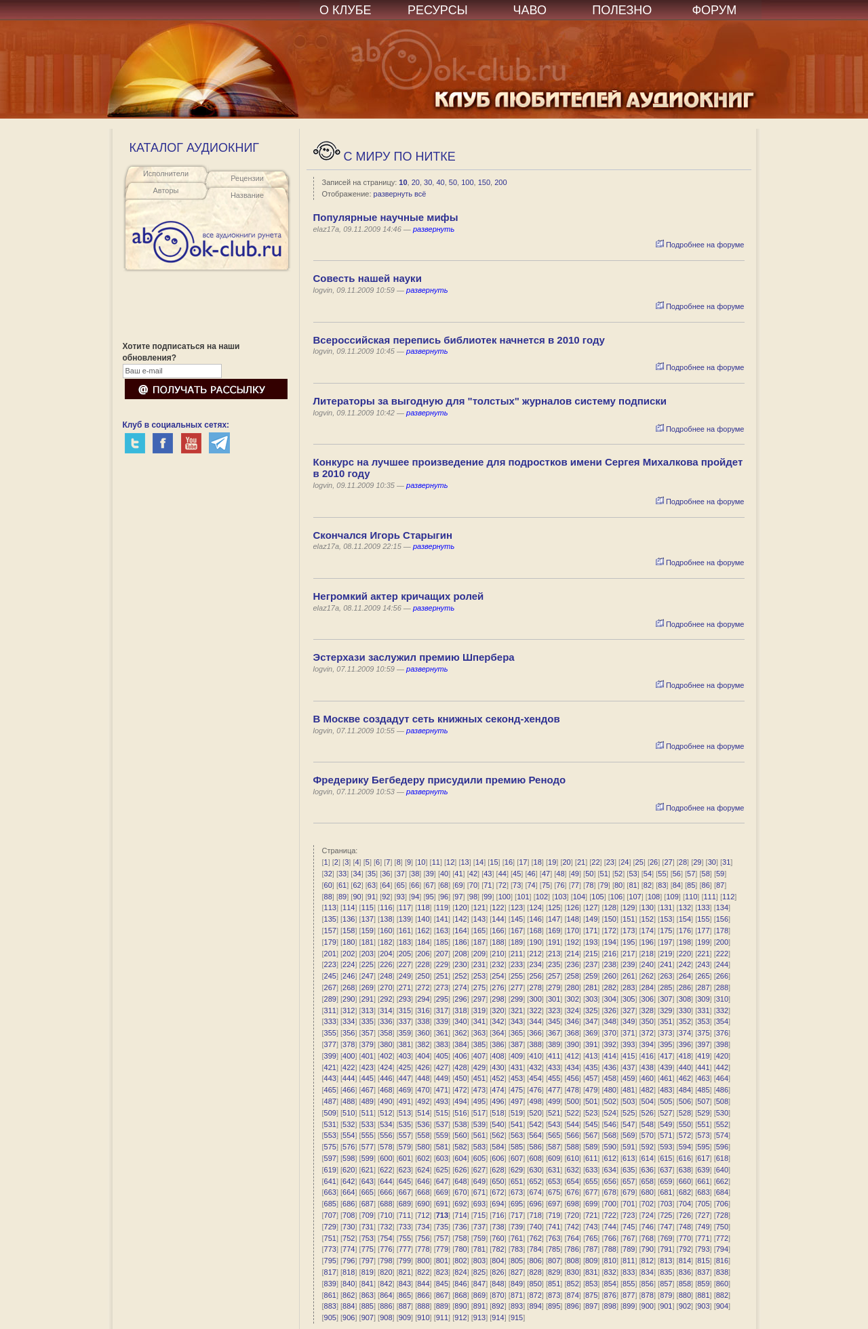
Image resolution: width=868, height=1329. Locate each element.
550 (685, 1124)
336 (386, 1021)
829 (554, 1272)
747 (666, 1227)
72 (502, 885)
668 (423, 1192)
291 (367, 999)
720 (572, 1215)
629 (517, 1170)
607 (517, 1158)
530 (722, 1113)
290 (348, 999)
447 (405, 1078)
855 (629, 1284)
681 (666, 1192)
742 (572, 1227)
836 (685, 1272)
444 (348, 1078)
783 (517, 1249)
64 (386, 885)
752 (348, 1238)
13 (465, 862)
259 (591, 976)
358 (386, 1033)
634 (610, 1170)
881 (703, 1295)
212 (535, 953)
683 (703, 1192)
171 (591, 930)
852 (572, 1284)
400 (348, 1056)
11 (436, 862)
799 (405, 1260)
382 (423, 1044)
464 (722, 1078)
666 (386, 1192)
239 (629, 964)
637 (666, 1170)
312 (348, 1010)
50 (453, 182)
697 (554, 1204)
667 (405, 1192)
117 (405, 907)
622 (386, 1170)
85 (691, 885)
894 (535, 1306)
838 (722, 1272)
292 (386, 999)
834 (648, 1272)
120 (460, 907)
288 (722, 987)
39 (430, 874)
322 (535, 1010)
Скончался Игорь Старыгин (383, 535)
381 (405, 1044)
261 (629, 976)
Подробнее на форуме (700, 245)
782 (498, 1249)
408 (498, 1056)
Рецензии (247, 178)
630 (535, 1170)
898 (610, 1306)
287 (703, 987)
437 (629, 1067)
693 (479, 1204)
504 (648, 1101)
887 (405, 1306)
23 (610, 862)
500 (572, 1101)
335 (367, 1021)
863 (367, 1295)
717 (517, 1215)
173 (629, 930)
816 (722, 1260)
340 (460, 1021)
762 (535, 1238)
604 (460, 1158)
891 (479, 1306)
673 (517, 1192)
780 (460, 1249)
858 (685, 1284)
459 (629, 1078)
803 (479, 1260)
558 (423, 1135)
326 (610, 1010)
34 (357, 874)
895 (554, 1306)
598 (348, 1158)
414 (610, 1056)
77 (575, 885)
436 (610, 1067)
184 (423, 942)
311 (330, 1010)
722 (610, 1215)
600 (386, 1158)
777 (405, 1249)
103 (560, 897)
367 (554, 1033)
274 (460, 987)
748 (685, 1227)
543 (554, 1124)
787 (591, 1249)
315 (405, 1010)
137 (367, 919)
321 (517, 1010)
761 (517, 1238)
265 (703, 976)
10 (403, 182)
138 (386, 919)
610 (572, 1158)
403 (405, 1056)
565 (554, 1135)
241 (666, 964)
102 (542, 897)
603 (442, 1158)
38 (415, 874)
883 (330, 1306)
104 (579, 897)
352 (685, 1021)
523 (591, 1113)
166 (498, 930)
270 (386, 987)
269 (367, 987)
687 (367, 1204)
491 (405, 1101)
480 (610, 1090)
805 (517, 1260)
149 (591, 919)
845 (442, 1284)
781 (479, 1249)
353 (703, 1021)
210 (498, 953)
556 (386, 1135)
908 (386, 1317)
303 (591, 999)
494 (460, 1101)
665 (367, 1192)
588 (572, 1147)
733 (405, 1227)
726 (685, 1215)
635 (629, 1170)
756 (423, 1238)
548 (648, 1124)
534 (386, 1124)
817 (330, 1272)
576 (348, 1147)
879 (666, 1295)
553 (330, 1135)
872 (535, 1295)
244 (722, 964)
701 (629, 1204)
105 (597, 897)
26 (654, 862)
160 (386, 930)
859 (703, 1284)
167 (517, 930)
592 (648, 1147)
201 (330, 953)
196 (648, 942)
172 (610, 930)
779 (442, 1249)
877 (629, 1295)
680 (648, 1192)
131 (666, 907)
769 (666, 1238)
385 (479, 1044)
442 (722, 1067)
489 (367, 1101)
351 (666, 1021)
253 (479, 976)
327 (629, 1010)
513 (405, 1113)
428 (460, 1067)
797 (367, 1260)
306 (648, 999)
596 (722, 1147)
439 (666, 1067)
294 (423, 999)
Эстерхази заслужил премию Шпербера (414, 657)
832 (610, 1272)
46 (531, 874)
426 (423, 1067)
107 (635, 897)
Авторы (166, 190)
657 (629, 1181)
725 (666, 1215)
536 (423, 1124)
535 (405, 1124)
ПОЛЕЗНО (622, 10)
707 (330, 1215)
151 (629, 919)
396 (685, 1044)
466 (348, 1090)
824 (460, 1272)
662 (722, 1181)
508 (722, 1101)
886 (386, 1306)
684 (722, 1192)
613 (629, 1158)
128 (610, 907)
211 (517, 953)
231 (479, 964)
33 (342, 874)
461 (666, 1078)
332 (722, 1010)
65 (401, 885)
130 (648, 907)
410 (535, 1056)
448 (423, 1078)
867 (442, 1295)
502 (610, 1101)
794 (722, 1249)
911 (442, 1317)
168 (535, 930)
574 (722, 1135)
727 (703, 1215)
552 (722, 1124)
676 (572, 1192)
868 (460, 1295)
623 (405, 1170)
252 (460, 976)
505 (666, 1101)
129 (629, 907)
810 (610, 1260)
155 (703, 919)
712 (423, 1215)
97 (458, 897)
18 (538, 862)
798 (386, 1260)
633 (591, 1170)
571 (666, 1135)
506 (685, 1101)
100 (467, 182)
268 (348, 987)
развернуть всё (400, 194)
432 (535, 1067)
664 (348, 1192)
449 (442, 1078)
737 (479, 1227)
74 (531, 885)
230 (460, 964)
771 (703, 1238)
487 (330, 1101)
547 (629, 1124)
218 (648, 953)
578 (386, 1147)
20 (416, 182)
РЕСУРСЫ (438, 10)
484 (685, 1090)
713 (442, 1215)
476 (535, 1090)
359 (405, 1033)
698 (572, 1204)
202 (348, 953)
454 (535, 1078)
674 (535, 1192)
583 (479, 1147)
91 (372, 897)
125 (554, 907)
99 (488, 897)
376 (722, 1033)
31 (726, 862)
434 (572, 1067)
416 (648, 1056)
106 (616, 897)
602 (423, 1158)
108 (654, 897)
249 (405, 976)
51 (604, 874)
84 (677, 885)
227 (405, 964)
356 (348, 1033)
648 (460, 1181)
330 (685, 1010)
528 (685, 1113)
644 (386, 1181)
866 (423, 1295)
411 (554, 1056)
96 (444, 897)
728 (722, 1215)
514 (423, 1113)
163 (442, 930)
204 (386, 953)
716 (498, 1215)
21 (581, 862)
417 (666, 1056)
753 (367, 1238)
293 (405, 999)
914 (498, 1317)
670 (460, 1192)
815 (703, 1260)
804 (498, 1260)
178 (722, 930)
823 (442, 1272)
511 (367, 1113)
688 (386, 1204)
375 (703, 1033)
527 (666, 1113)
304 (610, 999)
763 (554, 1238)
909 (405, 1317)
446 (386, 1078)
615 (666, 1158)
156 (722, 919)
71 (488, 885)
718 (535, 1215)
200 (500, 182)
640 (722, 1170)
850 (535, 1284)
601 (405, 1158)
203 (367, 953)
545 (591, 1124)
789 (629, 1249)
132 (685, 907)
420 (722, 1056)
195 (629, 942)
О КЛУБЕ (345, 10)
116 (386, 907)
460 (648, 1078)
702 (648, 1204)
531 (330, 1124)
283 (629, 987)
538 (460, 1124)
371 (629, 1033)
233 (517, 964)
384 (460, 1044)
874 (572, 1295)
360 (423, 1033)
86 (706, 885)
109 (672, 897)
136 (348, 919)
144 (498, 919)
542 (535, 1124)
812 (648, 1260)
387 (517, 1044)
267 (330, 987)
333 (330, 1021)
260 (610, 976)
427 (442, 1067)
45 (517, 874)
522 (572, 1113)
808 (572, 1260)
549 (666, 1124)
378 (348, 1044)
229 (442, 964)
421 (330, 1067)
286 (685, 987)
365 (517, 1033)
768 (648, 1238)
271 (405, 987)
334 (348, 1021)
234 (535, 964)
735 (442, 1227)
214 (572, 953)
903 (703, 1306)
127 (591, 907)
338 (423, 1021)
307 (666, 999)
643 (367, 1181)
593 (666, 1147)
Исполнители (166, 173)
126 (572, 907)
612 (610, 1158)
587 (554, 1147)
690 (423, 1204)
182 (386, 942)
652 (535, 1181)
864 (386, 1295)
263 (666, 976)
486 (722, 1090)
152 (648, 919)
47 (546, 874)
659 (666, 1181)
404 (423, 1056)
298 (498, 999)
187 (479, 942)
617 (703, 1158)
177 (703, 930)
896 (572, 1306)
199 (703, 942)
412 (572, 1056)
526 (648, 1113)
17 (523, 862)
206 (423, 953)
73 (517, 885)
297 (479, 999)
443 (330, 1078)
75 (546, 885)
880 (685, 1295)
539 (479, 1124)
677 (591, 1192)
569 (629, 1135)
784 (535, 1249)
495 (479, 1101)
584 (498, 1147)
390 (572, 1044)
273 (442, 987)
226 (386, 964)
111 (709, 897)
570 (648, 1135)
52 (618, 874)
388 (535, 1044)
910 (423, 1317)
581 (442, 1147)
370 (610, 1033)
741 (554, 1227)
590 (610, 1147)
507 (703, 1101)
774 (348, 1249)
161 (405, 930)
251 (442, 976)
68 (444, 885)
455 (554, 1078)
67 (430, 885)
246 (348, 976)
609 (554, 1158)
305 (629, 999)
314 (386, 1010)
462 (685, 1078)
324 (572, 1010)
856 (648, 1284)
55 (662, 874)
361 (442, 1033)
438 (648, 1067)
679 (629, 1192)
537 (442, 1124)
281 (591, 987)
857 (666, 1284)
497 (517, 1101)
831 (591, 1272)
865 (405, 1295)
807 (554, 1260)
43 (488, 874)
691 (442, 1204)
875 (591, 1295)
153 (666, 919)
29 (697, 862)
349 (629, 1021)
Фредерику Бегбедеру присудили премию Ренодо (439, 779)
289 (330, 999)
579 (405, 1147)
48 (560, 874)
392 (610, 1044)
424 (386, 1067)
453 (517, 1078)
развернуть (433, 229)
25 (639, 862)
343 (517, 1021)
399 (330, 1056)
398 (722, 1044)
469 (405, 1090)
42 (473, 874)
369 (591, 1033)
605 (479, 1158)
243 (703, 964)
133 (703, 907)
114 (348, 907)
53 (633, 874)
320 (498, 1010)
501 (591, 1101)
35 (372, 874)
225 (367, 964)
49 (575, 874)
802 (460, 1260)
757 (442, 1238)
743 (591, 1227)
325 (591, 1010)
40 (440, 182)
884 (348, 1306)
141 (442, 919)
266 (722, 976)
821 (405, 1272)
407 (479, 1056)
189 (517, 942)
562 (498, 1135)
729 (330, 1227)
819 (367, 1272)
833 (629, 1272)
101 (523, 897)
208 (460, 953)
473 (479, 1090)
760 (498, 1238)
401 (367, 1056)
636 (648, 1170)
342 (498, 1021)
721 (591, 1215)
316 (423, 1010)
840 (348, 1284)
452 (498, 1078)
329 (666, 1010)
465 (330, 1090)
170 (572, 930)
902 (685, 1306)
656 (610, 1181)
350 (648, 1021)
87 (720, 885)
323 (554, 1010)
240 (648, 964)
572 (685, 1135)
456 (572, 1078)
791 (666, 1249)
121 (479, 907)
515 (442, 1113)
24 (624, 862)
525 (629, 1113)
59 (720, 874)
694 (498, 1204)
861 (330, 1295)
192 (572, 942)
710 (386, 1215)
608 (535, 1158)
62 (357, 885)
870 (498, 1295)
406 (460, 1056)
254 (498, 976)
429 (479, 1067)
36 (386, 874)
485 (703, 1090)
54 (648, 874)
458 (610, 1078)
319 (479, 1010)
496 (498, 1101)
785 (554, 1249)
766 (610, 1238)
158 (348, 930)
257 (554, 976)
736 (460, 1227)
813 (666, 1260)
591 (629, 1147)
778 (423, 1249)
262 (648, 976)
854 (610, 1284)
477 (554, 1090)
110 (691, 897)
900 (648, 1306)
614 (648, 1158)
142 (460, 919)
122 (498, 907)
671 (479, 1192)
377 (330, 1044)
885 (367, 1306)
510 (348, 1113)
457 (591, 1078)
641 (330, 1181)
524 (610, 1113)
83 (662, 885)
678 (610, 1192)
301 (554, 999)
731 (367, 1227)
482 (648, 1090)
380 (386, 1044)
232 (498, 964)
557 (405, 1135)
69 (458, 885)
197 (666, 942)
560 (460, 1135)
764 (572, 1238)
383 (442, 1044)
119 (442, 907)
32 (328, 874)
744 (610, 1227)
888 (423, 1306)
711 (405, 1215)
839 (330, 1284)
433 (554, 1067)
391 (591, 1044)
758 (460, 1238)
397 (703, 1044)
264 (685, 976)
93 (401, 897)
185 (442, 942)
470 (423, 1090)
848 (498, 1284)
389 (554, 1044)
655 (591, 1181)
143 (479, 919)
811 (629, 1260)
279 (554, 987)
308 (685, 999)
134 (722, 907)
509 (330, 1113)
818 (348, 1272)
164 (460, 930)
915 (517, 1317)
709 (367, 1215)
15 (494, 862)
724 (648, 1215)
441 (703, 1067)
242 (685, 964)
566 (572, 1135)
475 (517, 1090)
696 (535, 1204)
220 (685, 953)
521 (554, 1113)
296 (460, 999)
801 (442, 1260)
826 (498, 1272)
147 (554, 919)
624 (423, 1170)
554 (348, 1135)
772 (722, 1238)
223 (330, 964)
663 (330, 1192)
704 (685, 1204)
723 (629, 1215)
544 (572, 1124)
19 (552, 862)
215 (591, 953)
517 (479, 1113)
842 (386, 1284)
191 (554, 942)
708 (348, 1215)
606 (498, 1158)
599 (367, 1158)
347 (591, 1021)
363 (479, 1033)
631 (554, 1170)
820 (386, 1272)
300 (535, 999)
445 (367, 1078)
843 (405, 1284)
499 (554, 1101)
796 (348, 1260)
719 (554, 1215)
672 (498, 1192)
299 (517, 999)
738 (498, 1227)
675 (554, 1192)
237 (591, 964)
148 (572, 919)
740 (535, 1227)
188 (498, 942)
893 (517, 1306)
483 (666, 1090)
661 (703, 1181)
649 (479, 1181)
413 (591, 1056)
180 (348, 942)
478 (572, 1090)
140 (423, 919)
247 (367, 976)
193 (591, 942)
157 (330, 930)
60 (328, 885)
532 (348, 1124)
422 (348, 1067)
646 (423, 1181)
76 (560, 885)
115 (367, 907)
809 (591, 1260)
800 (423, 1260)
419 (703, 1056)
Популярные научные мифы (385, 217)
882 (722, 1295)
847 (479, 1284)
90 (357, 897)
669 (442, 1192)
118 (423, 907)
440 (685, 1067)
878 (648, 1295)
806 (535, 1260)
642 (348, 1181)
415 (629, 1056)
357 (367, 1033)
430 (498, 1067)
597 (330, 1158)
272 (423, 987)
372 (648, 1033)
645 (405, 1181)
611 (591, 1158)
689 (405, 1204)
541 (517, 1124)
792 (685, 1249)
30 (428, 182)
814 (685, 1260)
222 (722, 953)
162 (423, 930)
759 (479, 1238)
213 (554, 953)
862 (348, 1295)
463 (703, 1078)
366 (535, 1033)
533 (367, 1124)
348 (610, 1021)
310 (722, 999)
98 (473, 897)
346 (572, 1021)
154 (685, 919)
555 (367, 1135)
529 (703, 1113)
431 (517, 1067)
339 (442, 1021)
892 (498, 1306)
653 (554, 1181)
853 (591, 1284)
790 (648, 1249)
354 (722, 1021)
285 (666, 987)
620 (348, 1170)
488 (348, 1101)
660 (685, 1181)
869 (479, 1295)
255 (517, 976)
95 (430, 897)
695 (517, 1204)
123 (517, 907)
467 (367, 1090)
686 (348, 1204)
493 (442, 1101)
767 (629, 1238)
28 (683, 862)
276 (498, 987)
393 (629, 1044)
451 (479, 1078)
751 (330, 1238)
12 (450, 862)
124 (535, 907)
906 (348, 1317)
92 (386, 897)
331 (703, 1010)
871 (517, 1295)
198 (685, 942)
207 (442, 953)
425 (405, 1067)
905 (330, 1317)
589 (591, 1147)
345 (554, 1021)
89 (342, 897)
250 (423, 976)
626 (460, 1170)
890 (460, 1306)
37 (401, 874)
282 (610, 987)
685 (330, 1204)
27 (668, 862)
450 (460, 1078)
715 (479, 1215)
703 (666, 1204)
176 (685, 930)
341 (479, 1021)
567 (591, 1135)
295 (442, 999)
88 (328, 897)
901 (666, 1306)
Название (247, 195)
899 (629, 1306)
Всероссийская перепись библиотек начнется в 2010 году (459, 340)
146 (535, 919)
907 (367, 1317)
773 (330, 1249)
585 (517, 1147)
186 (460, 942)
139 (405, 919)
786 (572, 1249)
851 (554, 1284)
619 (330, 1170)
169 (554, 930)
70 (473, 885)
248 (386, 976)
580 (423, 1147)
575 (330, 1147)
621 (367, 1170)
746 (648, 1227)
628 (498, 1170)
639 (703, 1170)
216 (610, 953)
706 (722, 1204)
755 (405, 1238)
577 (367, 1147)
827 (517, 1272)
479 (591, 1090)
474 (498, 1090)
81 (633, 885)
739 (517, 1227)
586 (535, 1147)
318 (460, 1010)
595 (703, 1147)
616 (685, 1158)
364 (498, 1033)
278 (535, 987)
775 (367, 1249)
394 (648, 1044)
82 (648, 885)
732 (386, 1227)
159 (367, 930)
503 (629, 1101)
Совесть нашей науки (367, 278)
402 (386, 1056)
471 (442, 1090)
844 (423, 1284)
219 (666, 953)
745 (629, 1227)
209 (479, 953)
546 (610, 1124)
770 (685, 1238)
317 (442, 1010)
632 (572, 1170)
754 (386, 1238)
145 (517, 919)
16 (509, 862)
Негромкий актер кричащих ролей (398, 596)
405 (442, 1056)
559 (442, 1135)
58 (706, 874)
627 (479, 1170)
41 (458, 874)
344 (535, 1021)
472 (460, 1090)
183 (405, 942)
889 (442, 1306)
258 (572, 976)
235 (554, 964)
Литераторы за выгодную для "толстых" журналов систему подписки (490, 401)
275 (479, 987)
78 (589, 885)
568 (610, 1135)
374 (685, 1033)
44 (502, 874)
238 (610, 964)
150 (484, 182)
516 (460, 1113)
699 (591, 1204)
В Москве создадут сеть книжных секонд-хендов (436, 718)
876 (610, 1295)
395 (666, 1044)
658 (648, 1181)
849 (517, 1284)
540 (498, 1124)
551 (703, 1124)
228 (423, 964)
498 (535, 1101)
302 (572, 999)
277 (517, 987)
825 (479, 1272)
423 (367, 1067)
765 (591, 1238)
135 (330, 919)
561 (479, 1135)
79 (604, 885)
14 (479, 862)
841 (367, 1284)
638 (685, 1170)
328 (648, 1010)
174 (648, 930)
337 (405, 1021)
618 (722, 1158)
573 (703, 1135)
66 (415, 885)
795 (330, 1260)
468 (386, 1090)
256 (535, 976)
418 (685, 1056)
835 (666, 1272)
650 (498, 1181)
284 (648, 987)
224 (348, 964)
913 (479, 1317)
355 (330, 1033)
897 (591, 1306)
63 (372, 885)
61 (342, 885)
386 (498, 1044)
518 (498, 1113)
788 (610, 1249)
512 (386, 1113)
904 (722, 1306)
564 (535, 1135)
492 (423, 1101)
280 (572, 987)
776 (386, 1249)
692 (460, 1204)
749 (703, 1227)
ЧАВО (530, 10)
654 (572, 1181)
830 (572, 1272)
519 (517, 1113)
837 (703, 1272)
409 (517, 1056)
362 (460, 1033)
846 (460, 1284)
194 (610, 942)
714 (460, 1215)
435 (591, 1067)
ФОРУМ (714, 10)
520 (535, 1113)
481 (629, 1090)
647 (442, 1181)
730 (348, 1227)
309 (703, 999)
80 (618, 885)
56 (677, 874)
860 (722, 1284)
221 (703, 953)
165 (479, 930)
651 (517, 1181)
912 (460, 1317)
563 (517, 1135)
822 (423, 1272)
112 (728, 897)
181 (367, 942)
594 (685, 1147)
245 (330, 976)
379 (367, 1044)
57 (691, 874)
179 (330, 942)
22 (595, 862)
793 (703, 1249)
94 (415, 897)
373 (666, 1033)
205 (405, 953)
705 (703, 1204)
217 (629, 953)
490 (386, 1101)
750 (722, 1227)
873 (554, 1295)
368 (572, 1033)
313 (367, 1010)
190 (535, 942)
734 (423, 1227)
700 (610, 1204)
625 (442, 1170)
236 (572, 964)
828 (535, 1272)
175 (666, 930)
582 (460, 1147)
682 (685, 1192)
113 (330, 907)
